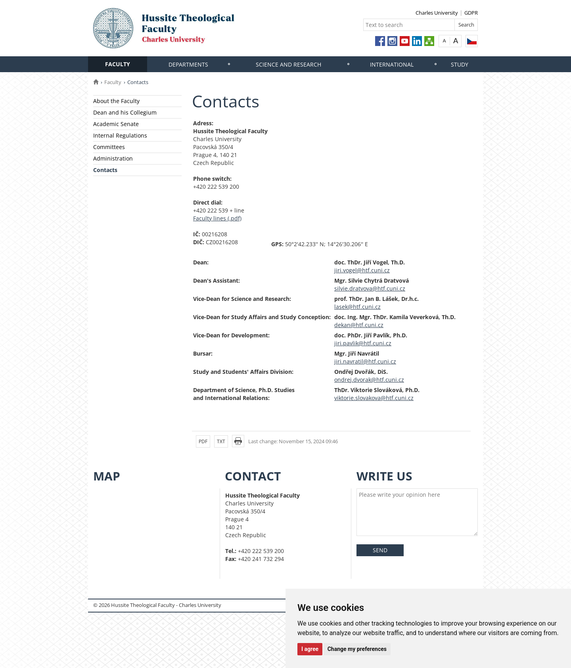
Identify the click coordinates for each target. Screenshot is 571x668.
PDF (203, 441)
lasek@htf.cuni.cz (357, 306)
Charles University (437, 12)
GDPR (471, 12)
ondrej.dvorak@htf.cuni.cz (369, 379)
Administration (113, 158)
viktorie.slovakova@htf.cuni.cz (374, 398)
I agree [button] (309, 649)
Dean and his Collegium (125, 112)
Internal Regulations (120, 135)
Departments (188, 64)
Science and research (288, 64)
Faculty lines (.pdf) (217, 218)
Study (459, 64)
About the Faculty (116, 101)
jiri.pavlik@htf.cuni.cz (362, 343)
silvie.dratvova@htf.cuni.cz (369, 288)
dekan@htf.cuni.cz (358, 325)
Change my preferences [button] (357, 649)
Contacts (105, 170)
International (392, 64)
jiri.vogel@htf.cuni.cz (362, 270)
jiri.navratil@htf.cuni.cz (365, 361)
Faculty (117, 64)
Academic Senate (116, 124)
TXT (221, 441)
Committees (109, 147)
